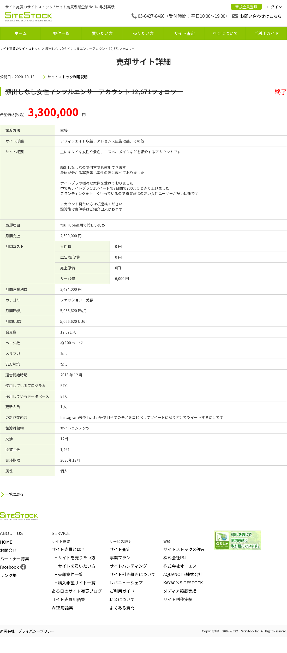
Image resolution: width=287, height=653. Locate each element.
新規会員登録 (246, 6)
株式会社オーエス (180, 566)
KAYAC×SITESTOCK (183, 582)
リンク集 (8, 575)
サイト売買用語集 (68, 599)
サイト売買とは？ (68, 549)
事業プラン (120, 557)
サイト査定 (184, 33)
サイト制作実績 (178, 599)
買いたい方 (102, 33)
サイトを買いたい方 (76, 566)
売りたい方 (143, 33)
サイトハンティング (128, 566)
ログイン (274, 6)
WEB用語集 (62, 607)
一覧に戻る (14, 494)
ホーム (20, 33)
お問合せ (8, 550)
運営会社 (7, 631)
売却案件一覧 (70, 574)
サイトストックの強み (184, 549)
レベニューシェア (126, 582)
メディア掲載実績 (179, 591)
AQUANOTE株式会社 (182, 574)
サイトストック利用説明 (67, 76)
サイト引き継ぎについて (133, 574)
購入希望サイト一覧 (76, 582)
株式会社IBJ (175, 557)
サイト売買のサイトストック (20, 48)
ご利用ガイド (266, 33)
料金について (225, 33)
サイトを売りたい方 (76, 557)
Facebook (9, 567)
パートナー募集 (14, 558)
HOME (6, 542)
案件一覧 (61, 33)
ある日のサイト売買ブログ (77, 591)
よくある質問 (122, 607)
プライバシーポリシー (36, 631)
